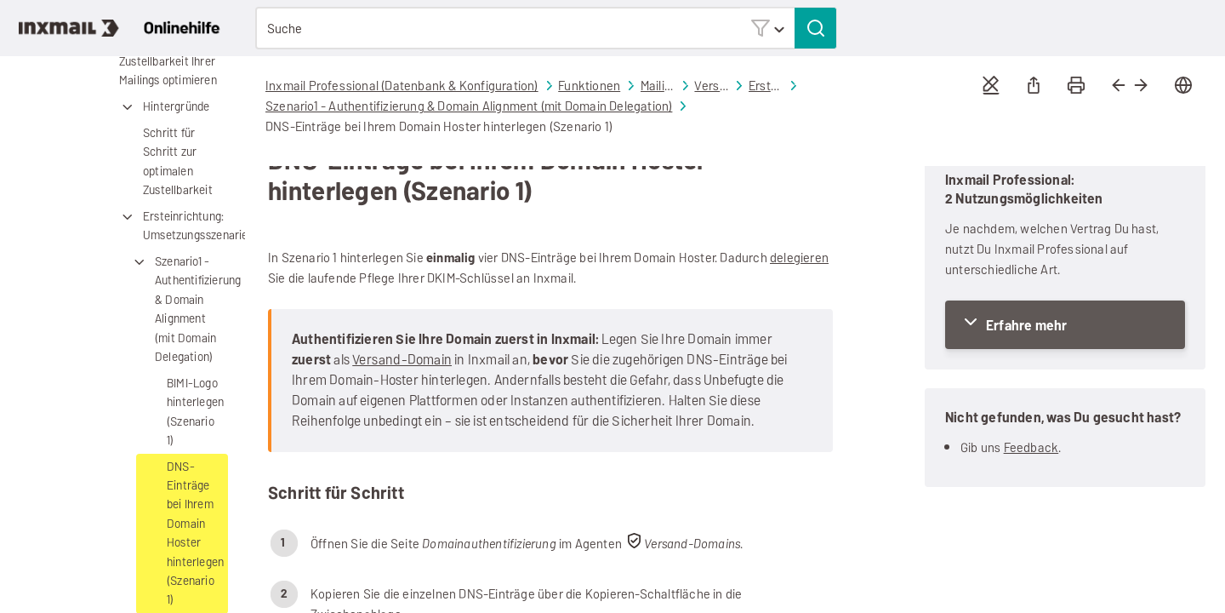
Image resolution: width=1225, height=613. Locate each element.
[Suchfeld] (546, 28)
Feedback (1031, 447)
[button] (767, 28)
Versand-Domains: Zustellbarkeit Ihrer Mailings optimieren (155, 62)
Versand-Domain (402, 359)
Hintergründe (163, 108)
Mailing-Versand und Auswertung (658, 86)
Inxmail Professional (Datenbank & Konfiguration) (401, 85)
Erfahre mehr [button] (1026, 325)
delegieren (799, 257)
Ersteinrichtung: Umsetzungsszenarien (172, 226)
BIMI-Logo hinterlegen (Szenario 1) (195, 412)
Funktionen (589, 85)
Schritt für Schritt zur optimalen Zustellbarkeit (178, 161)
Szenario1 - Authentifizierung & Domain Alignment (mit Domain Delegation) (178, 310)
